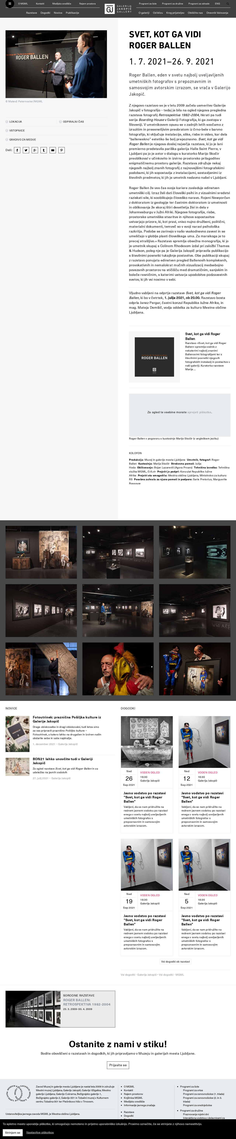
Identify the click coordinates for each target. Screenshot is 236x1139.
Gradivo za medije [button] (21, 139)
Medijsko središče (61, 3)
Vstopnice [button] (15, 130)
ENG (217, 3)
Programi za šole (148, 3)
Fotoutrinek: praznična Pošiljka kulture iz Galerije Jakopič (67, 719)
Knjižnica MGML (133, 1097)
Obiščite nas (195, 12)
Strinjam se (12, 1133)
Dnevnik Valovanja (217, 12)
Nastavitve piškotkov (40, 1132)
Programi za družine (172, 3)
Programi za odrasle (198, 3)
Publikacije (72, 12)
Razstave (31, 12)
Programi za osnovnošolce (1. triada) (203, 1094)
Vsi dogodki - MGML (171, 974)
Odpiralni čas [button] (71, 121)
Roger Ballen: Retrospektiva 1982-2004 (87, 1002)
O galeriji (144, 12)
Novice (58, 12)
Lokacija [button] (14, 121)
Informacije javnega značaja (139, 1105)
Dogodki (45, 12)
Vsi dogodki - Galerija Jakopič (139, 974)
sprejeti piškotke (199, 412)
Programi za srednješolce (197, 1105)
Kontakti (40, 3)
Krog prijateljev (175, 12)
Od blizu (158, 12)
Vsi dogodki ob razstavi (175, 961)
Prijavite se (118, 1065)
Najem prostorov (133, 1094)
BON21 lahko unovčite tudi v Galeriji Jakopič (63, 761)
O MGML (23, 3)
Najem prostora (87, 3)
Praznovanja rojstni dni (196, 1114)
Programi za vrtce (193, 1090)
